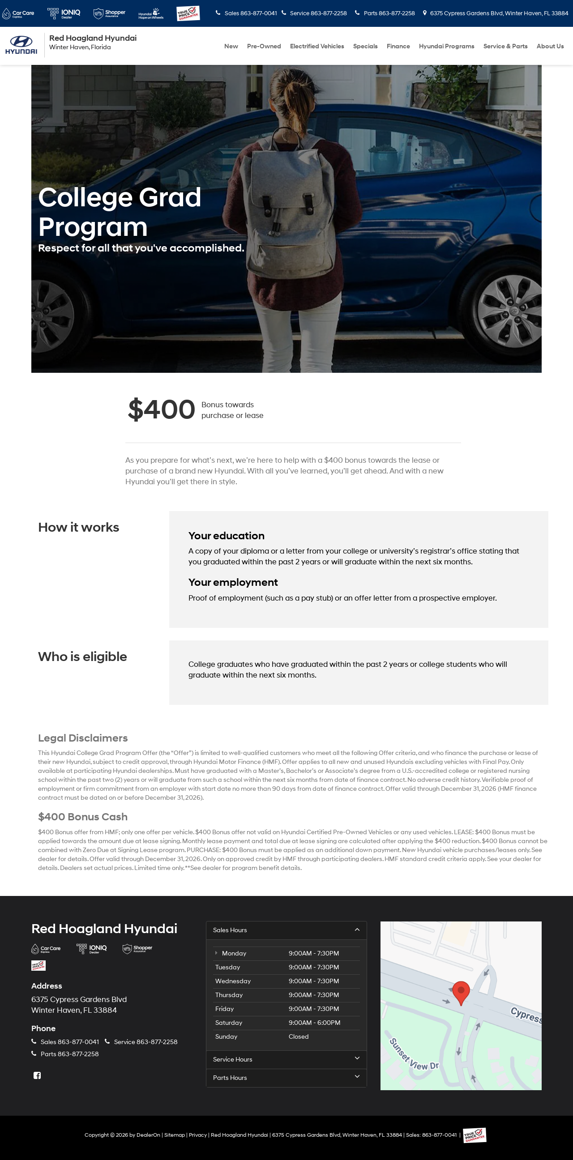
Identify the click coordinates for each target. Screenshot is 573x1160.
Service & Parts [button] (505, 46)
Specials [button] (365, 46)
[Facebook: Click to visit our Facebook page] (38, 1076)
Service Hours (286, 1059)
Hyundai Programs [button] (447, 46)
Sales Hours (286, 930)
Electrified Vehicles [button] (317, 46)
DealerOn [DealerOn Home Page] (148, 1135)
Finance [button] (398, 46)
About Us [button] (550, 46)
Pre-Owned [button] (264, 46)
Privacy (198, 1135)
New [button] (231, 46)
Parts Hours (286, 1078)
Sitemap (174, 1135)
